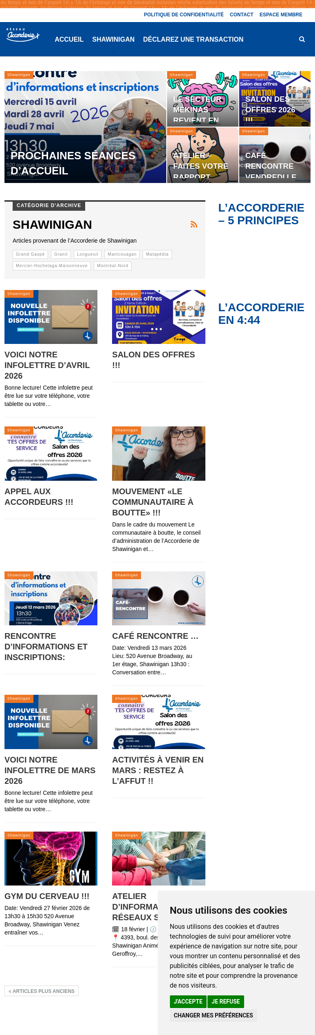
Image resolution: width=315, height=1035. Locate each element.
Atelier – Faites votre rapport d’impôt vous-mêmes (202, 177)
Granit (61, 254)
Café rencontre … (155, 635)
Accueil (69, 39)
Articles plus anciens (42, 991)
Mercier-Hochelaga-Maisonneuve (52, 265)
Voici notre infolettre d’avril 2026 (47, 365)
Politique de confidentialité (184, 15)
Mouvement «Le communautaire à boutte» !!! (153, 502)
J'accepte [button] (188, 1001)
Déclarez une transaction (193, 39)
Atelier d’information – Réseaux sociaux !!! (156, 907)
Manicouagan (122, 254)
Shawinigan (113, 39)
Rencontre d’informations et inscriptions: (46, 646)
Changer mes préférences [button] (213, 1015)
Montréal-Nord (112, 265)
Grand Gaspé (30, 254)
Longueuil (87, 254)
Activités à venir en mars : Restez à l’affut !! (157, 770)
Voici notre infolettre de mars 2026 (49, 770)
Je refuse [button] (225, 1001)
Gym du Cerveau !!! (47, 896)
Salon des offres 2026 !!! (270, 110)
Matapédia (157, 254)
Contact (241, 15)
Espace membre (281, 15)
